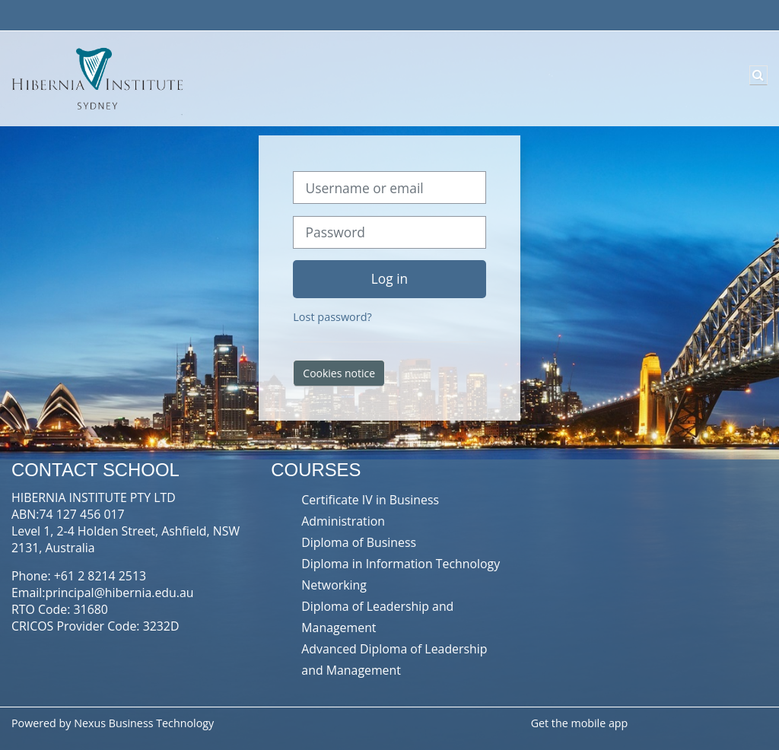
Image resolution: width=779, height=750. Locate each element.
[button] (758, 75)
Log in (389, 278)
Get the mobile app (579, 723)
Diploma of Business (358, 542)
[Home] (95, 78)
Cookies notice (339, 373)
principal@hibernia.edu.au (120, 592)
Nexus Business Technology (145, 723)
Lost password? (332, 317)
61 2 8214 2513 (103, 575)
